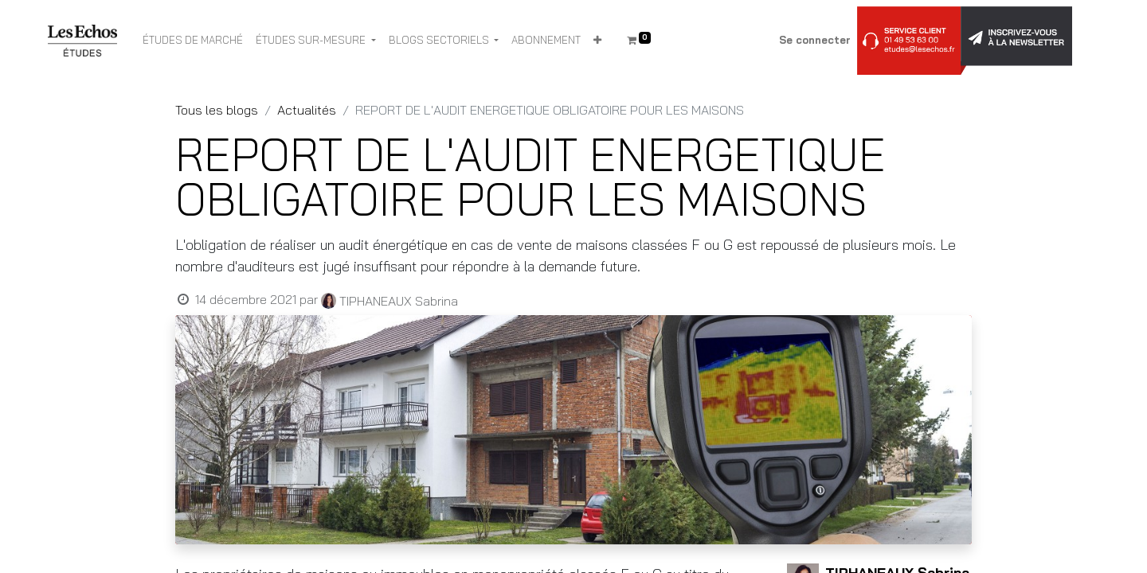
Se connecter (815, 39)
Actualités (306, 110)
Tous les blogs (216, 110)
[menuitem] (192, 40)
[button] (597, 40)
